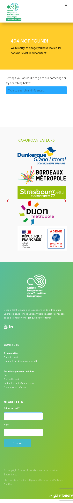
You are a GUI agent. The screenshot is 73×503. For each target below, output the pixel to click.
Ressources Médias (50, 480)
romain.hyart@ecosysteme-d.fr (21, 360)
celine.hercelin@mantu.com (19, 383)
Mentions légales (28, 480)
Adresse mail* (11, 408)
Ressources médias (15, 387)
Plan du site (10, 480)
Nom (6, 424)
